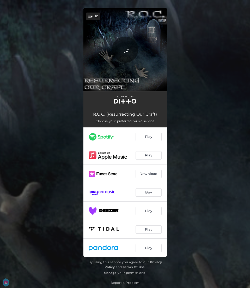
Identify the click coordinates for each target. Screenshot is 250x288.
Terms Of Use (134, 267)
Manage (110, 273)
